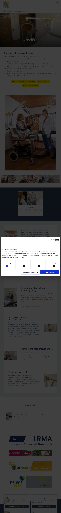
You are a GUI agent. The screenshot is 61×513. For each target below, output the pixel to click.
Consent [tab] (10, 244)
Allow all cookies (49, 272)
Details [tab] (30, 244)
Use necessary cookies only (30, 272)
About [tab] (50, 244)
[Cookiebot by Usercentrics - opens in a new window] (52, 239)
